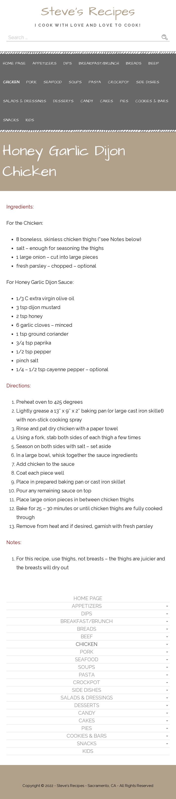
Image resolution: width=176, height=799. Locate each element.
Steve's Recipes (88, 11)
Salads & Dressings (24, 101)
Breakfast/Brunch (99, 63)
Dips (67, 63)
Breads (133, 63)
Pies (124, 101)
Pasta (95, 82)
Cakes (106, 101)
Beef (153, 63)
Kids (30, 120)
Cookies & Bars (151, 101)
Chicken (11, 82)
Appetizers (45, 63)
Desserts (63, 101)
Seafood (52, 82)
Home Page (14, 63)
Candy (86, 101)
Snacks (11, 120)
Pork (31, 82)
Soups (75, 82)
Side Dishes (147, 82)
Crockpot (118, 82)
